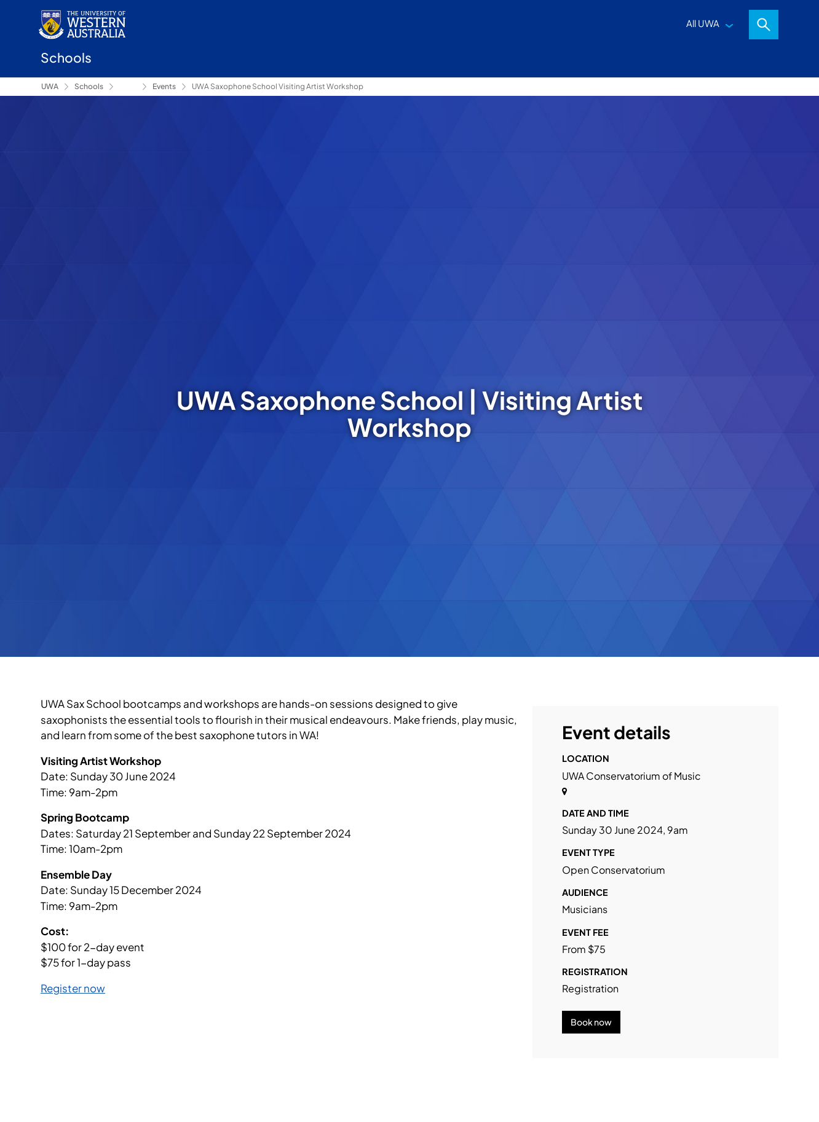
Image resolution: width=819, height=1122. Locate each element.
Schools (88, 86)
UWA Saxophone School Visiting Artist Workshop (277, 86)
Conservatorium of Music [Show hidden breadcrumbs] (128, 86)
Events (164, 86)
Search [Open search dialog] (763, 24)
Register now (73, 988)
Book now (591, 1021)
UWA (49, 86)
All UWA (702, 23)
